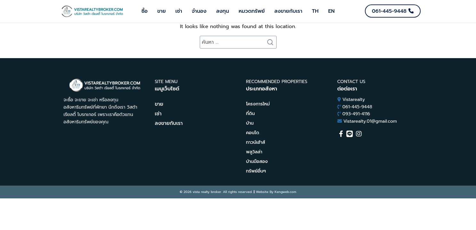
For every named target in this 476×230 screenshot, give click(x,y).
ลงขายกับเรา (288, 11)
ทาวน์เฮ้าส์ (255, 142)
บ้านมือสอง (257, 161)
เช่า (178, 11)
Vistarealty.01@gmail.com (370, 121)
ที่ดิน (250, 113)
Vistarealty (354, 99)
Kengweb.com (285, 191)
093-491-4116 (356, 114)
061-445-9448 (357, 106)
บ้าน (250, 123)
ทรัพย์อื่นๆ (256, 171)
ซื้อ (144, 11)
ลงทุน (222, 11)
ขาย (161, 11)
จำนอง (199, 11)
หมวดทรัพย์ (251, 11)
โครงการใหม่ (258, 104)
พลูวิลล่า (254, 152)
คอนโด (252, 132)
